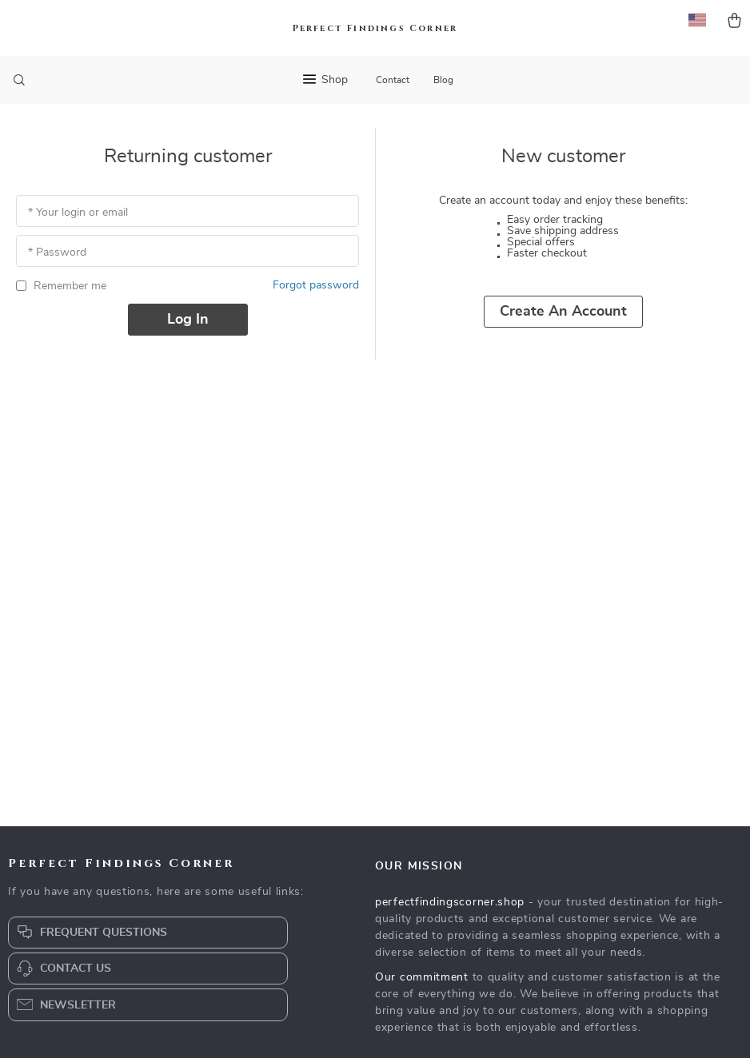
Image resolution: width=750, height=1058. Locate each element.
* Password (57, 252)
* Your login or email (78, 212)
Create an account (563, 311)
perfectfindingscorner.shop (450, 902)
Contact (392, 80)
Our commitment (422, 977)
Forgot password (316, 285)
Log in (188, 319)
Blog (443, 80)
